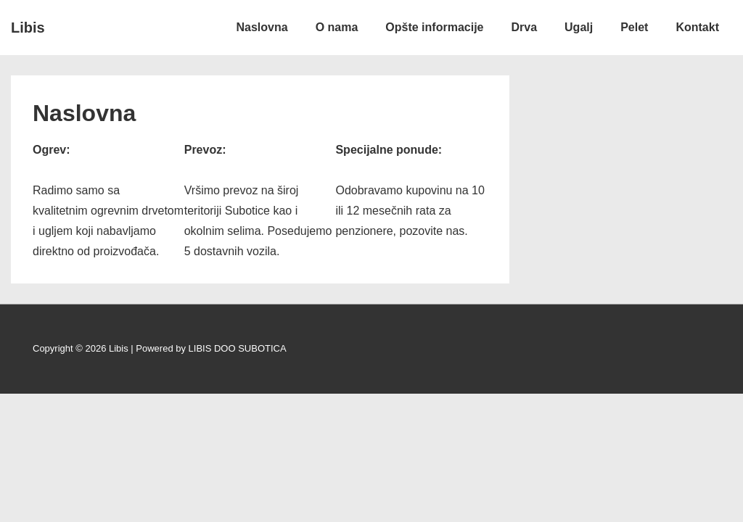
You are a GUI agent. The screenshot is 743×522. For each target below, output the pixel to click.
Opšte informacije (434, 27)
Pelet (634, 27)
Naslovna (262, 27)
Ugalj (579, 27)
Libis (28, 28)
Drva (524, 27)
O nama (337, 27)
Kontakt (697, 27)
